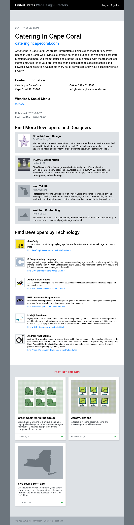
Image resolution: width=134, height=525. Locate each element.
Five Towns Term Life (31, 483)
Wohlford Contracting (46, 210)
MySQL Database (36, 315)
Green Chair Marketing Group (36, 418)
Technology (36, 521)
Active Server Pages (38, 279)
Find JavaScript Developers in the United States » (48, 250)
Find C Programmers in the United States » (46, 271)
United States (41, 5)
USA (17, 28)
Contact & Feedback (53, 521)
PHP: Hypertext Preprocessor (43, 297)
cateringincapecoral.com (37, 43)
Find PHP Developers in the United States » (46, 307)
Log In (105, 5)
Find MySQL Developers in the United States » (47, 327)
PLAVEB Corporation (46, 159)
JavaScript (33, 241)
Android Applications (39, 335)
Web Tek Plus (41, 186)
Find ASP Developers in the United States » (46, 289)
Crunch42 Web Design (47, 136)
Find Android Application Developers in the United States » (53, 350)
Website (20, 104)
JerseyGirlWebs (81, 418)
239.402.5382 (86, 85)
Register (114, 5)
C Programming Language (42, 259)
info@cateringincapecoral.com (87, 89)
